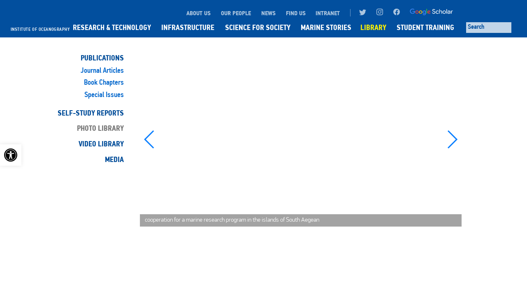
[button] (149, 139)
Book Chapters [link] (104, 83)
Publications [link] (102, 58)
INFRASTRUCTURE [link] (187, 27)
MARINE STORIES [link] (326, 27)
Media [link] (114, 159)
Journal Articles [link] (102, 71)
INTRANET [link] (328, 13)
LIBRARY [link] (373, 27)
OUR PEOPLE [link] (236, 13)
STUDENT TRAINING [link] (425, 27)
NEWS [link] (268, 13)
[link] (10, 155)
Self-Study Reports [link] (91, 113)
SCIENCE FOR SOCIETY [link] (257, 27)
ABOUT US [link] (198, 13)
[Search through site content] (488, 27)
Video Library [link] (101, 143)
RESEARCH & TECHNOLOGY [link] (112, 27)
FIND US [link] (296, 13)
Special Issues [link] (104, 95)
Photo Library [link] (100, 128)
